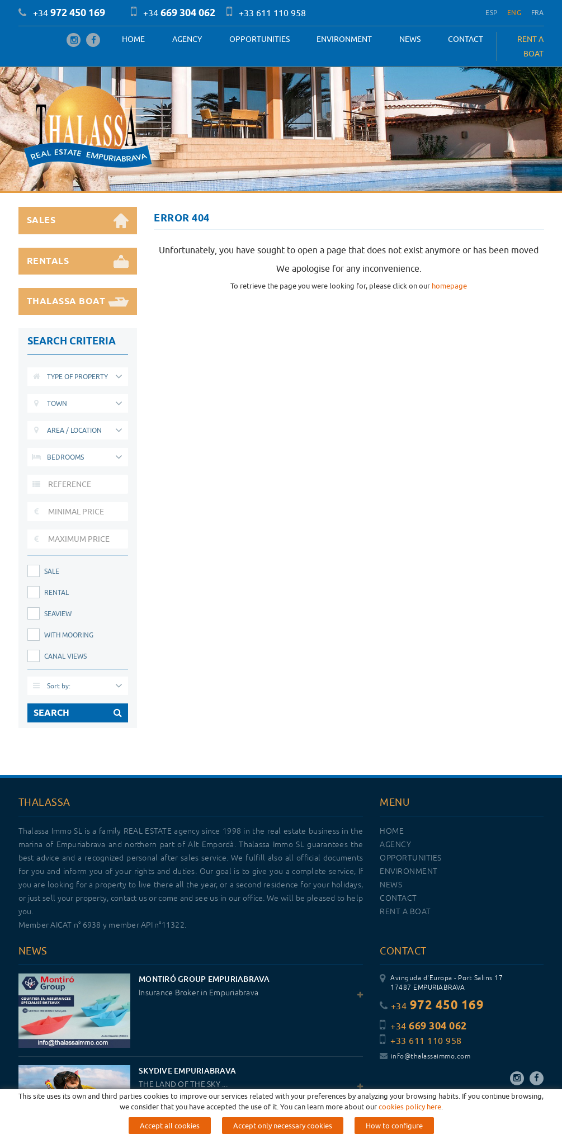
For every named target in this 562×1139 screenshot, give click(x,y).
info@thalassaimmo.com (425, 1056)
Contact (465, 39)
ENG (514, 12)
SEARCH (78, 712)
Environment (344, 39)
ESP (491, 12)
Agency (187, 39)
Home (133, 39)
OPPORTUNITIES (259, 39)
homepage (449, 285)
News (410, 39)
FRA (537, 12)
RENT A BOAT (530, 46)
